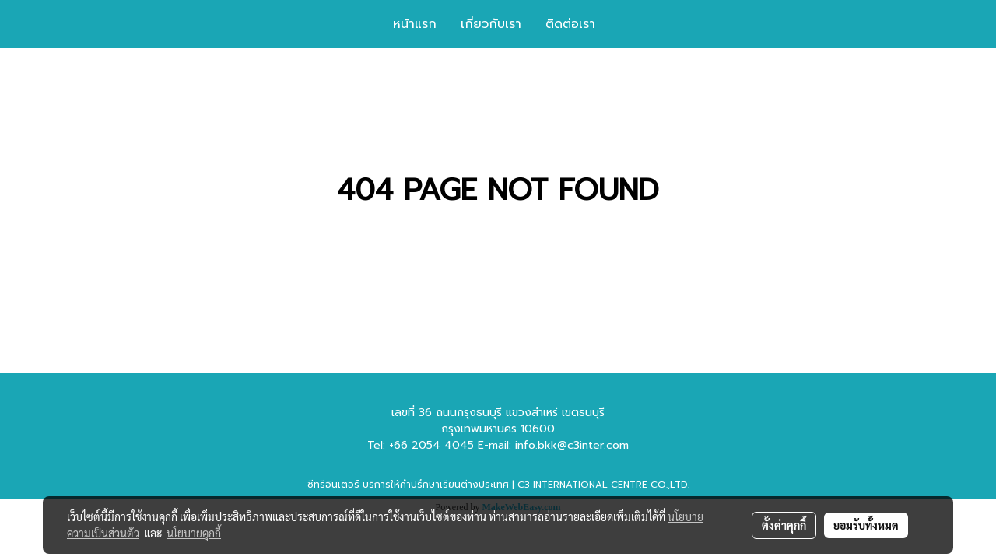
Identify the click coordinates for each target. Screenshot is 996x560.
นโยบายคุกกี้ (194, 533)
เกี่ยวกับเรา (491, 24)
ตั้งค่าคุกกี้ (784, 525)
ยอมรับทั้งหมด (866, 525)
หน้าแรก (415, 24)
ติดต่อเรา (570, 24)
